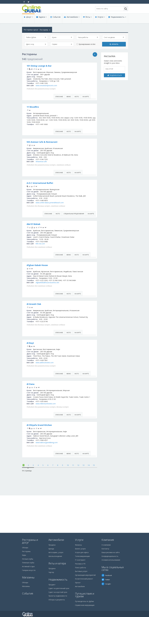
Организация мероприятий (85, 575)
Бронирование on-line (87, 44)
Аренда (51, 549)
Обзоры (25, 547)
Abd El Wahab (60, 237)
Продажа (51, 545)
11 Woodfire (60, 111)
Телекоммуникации (82, 556)
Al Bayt (57, 371)
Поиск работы (80, 567)
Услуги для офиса (82, 552)
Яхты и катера (57, 563)
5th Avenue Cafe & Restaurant (69, 148)
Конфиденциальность (110, 556)
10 (68, 502)
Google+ (106, 584)
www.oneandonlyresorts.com (73, 90)
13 (83, 502)
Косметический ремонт (84, 579)
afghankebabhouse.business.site (74, 307)
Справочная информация (84, 605)
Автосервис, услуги (55, 552)
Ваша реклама (96, 55)
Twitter (106, 580)
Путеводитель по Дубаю (84, 601)
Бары (24, 555)
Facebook (107, 575)
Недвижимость (116, 19)
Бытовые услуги (81, 571)
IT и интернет (80, 560)
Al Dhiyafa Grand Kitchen (66, 460)
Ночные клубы (27, 559)
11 (73, 502)
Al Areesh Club (61, 328)
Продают (51, 585)
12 (78, 502)
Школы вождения (55, 556)
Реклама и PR (80, 564)
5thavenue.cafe (68, 170)
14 (89, 502)
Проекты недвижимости (57, 596)
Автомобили (71, 19)
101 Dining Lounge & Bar (66, 65)
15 (94, 502)
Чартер (51, 572)
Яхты (87, 19)
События (55, 19)
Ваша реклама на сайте (111, 552)
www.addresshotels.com (72, 393)
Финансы (78, 545)
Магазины (28, 577)
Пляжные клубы (28, 563)
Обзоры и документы (56, 600)
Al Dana (57, 414)
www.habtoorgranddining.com (74, 480)
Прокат (78, 583)
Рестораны (26, 551)
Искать (114, 44)
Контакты (105, 549)
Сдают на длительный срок (58, 588)
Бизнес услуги (80, 549)
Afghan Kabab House (64, 282)
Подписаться (114, 75)
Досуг (28, 19)
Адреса (41, 19)
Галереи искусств (28, 570)
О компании (106, 545)
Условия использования (111, 560)
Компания (108, 540)
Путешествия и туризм (84, 595)
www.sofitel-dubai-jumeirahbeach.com (77, 216)
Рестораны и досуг (30, 541)
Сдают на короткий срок (57, 592)
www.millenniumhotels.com (73, 439)
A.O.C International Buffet (67, 194)
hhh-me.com (67, 261)
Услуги (99, 19)
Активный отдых (28, 566)
